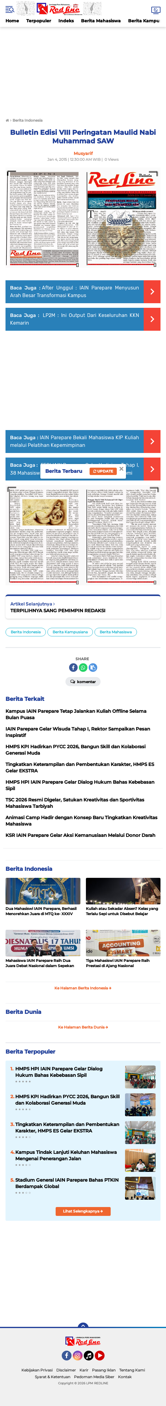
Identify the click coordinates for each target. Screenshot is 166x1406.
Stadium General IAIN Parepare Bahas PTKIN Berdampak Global (67, 1183)
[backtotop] (83, 1328)
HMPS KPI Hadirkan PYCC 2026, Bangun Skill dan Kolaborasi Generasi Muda (67, 1100)
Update (103, 471)
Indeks (66, 21)
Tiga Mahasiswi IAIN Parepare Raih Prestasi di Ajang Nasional (117, 963)
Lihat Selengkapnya (83, 1211)
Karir (83, 1370)
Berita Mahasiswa (101, 21)
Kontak (124, 1377)
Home (12, 21)
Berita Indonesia (26, 632)
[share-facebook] (73, 667)
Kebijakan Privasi (37, 1370)
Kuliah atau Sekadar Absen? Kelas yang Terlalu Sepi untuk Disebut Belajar (122, 911)
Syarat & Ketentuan (52, 1377)
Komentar (83, 681)
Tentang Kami (132, 1370)
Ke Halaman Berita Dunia (83, 1027)
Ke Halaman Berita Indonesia (83, 988)
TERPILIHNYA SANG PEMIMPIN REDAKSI (57, 610)
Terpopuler (38, 21)
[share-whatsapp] (83, 667)
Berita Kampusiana (70, 632)
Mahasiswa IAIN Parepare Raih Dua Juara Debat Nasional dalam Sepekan (40, 963)
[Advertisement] (83, 69)
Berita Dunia (23, 1012)
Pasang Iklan (104, 1370)
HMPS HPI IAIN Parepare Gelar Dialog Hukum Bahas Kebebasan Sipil (58, 1072)
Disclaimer (66, 1370)
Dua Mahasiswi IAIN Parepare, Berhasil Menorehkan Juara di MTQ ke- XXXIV (41, 911)
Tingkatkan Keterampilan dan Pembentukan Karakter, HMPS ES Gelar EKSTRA (67, 1127)
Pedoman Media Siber (94, 1377)
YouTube (104, 1358)
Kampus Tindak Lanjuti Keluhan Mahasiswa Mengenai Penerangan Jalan (66, 1155)
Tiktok (90, 1358)
